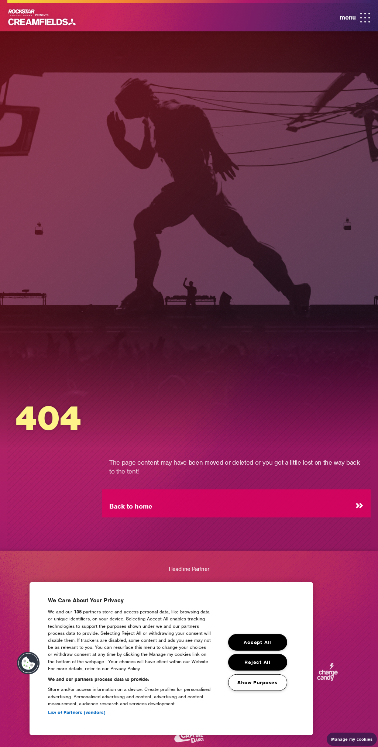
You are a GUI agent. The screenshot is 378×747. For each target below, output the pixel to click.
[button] (28, 663)
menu (355, 18)
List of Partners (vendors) (77, 712)
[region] (171, 658)
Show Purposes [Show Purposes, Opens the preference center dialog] (257, 682)
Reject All (257, 662)
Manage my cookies (351, 739)
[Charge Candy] (327, 675)
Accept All (257, 642)
